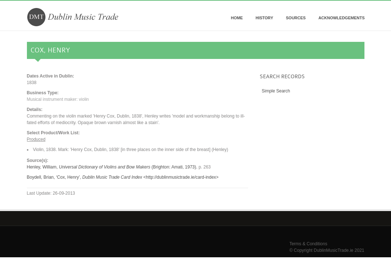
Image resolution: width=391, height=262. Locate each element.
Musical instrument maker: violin (58, 99)
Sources (296, 18)
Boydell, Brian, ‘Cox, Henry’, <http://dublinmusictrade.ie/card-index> (123, 177)
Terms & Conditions (308, 243)
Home (237, 18)
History (264, 18)
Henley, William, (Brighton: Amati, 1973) (111, 167)
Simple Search (276, 91)
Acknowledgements (341, 18)
